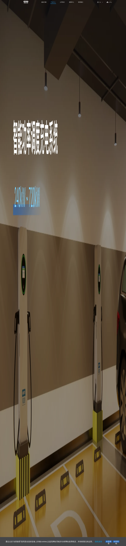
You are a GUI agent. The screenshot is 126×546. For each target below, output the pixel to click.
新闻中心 (71, 2)
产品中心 (53, 2)
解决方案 (44, 2)
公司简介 (62, 2)
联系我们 (80, 2)
